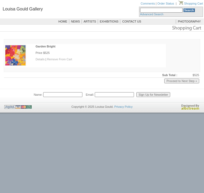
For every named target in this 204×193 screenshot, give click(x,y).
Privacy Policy (123, 106)
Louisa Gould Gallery (23, 9)
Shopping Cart (190, 3)
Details (40, 59)
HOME (63, 21)
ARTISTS (90, 21)
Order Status (165, 3)
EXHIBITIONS (109, 21)
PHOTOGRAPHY (189, 21)
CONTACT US (131, 21)
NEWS (75, 21)
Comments (148, 3)
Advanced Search (151, 14)
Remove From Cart (59, 59)
